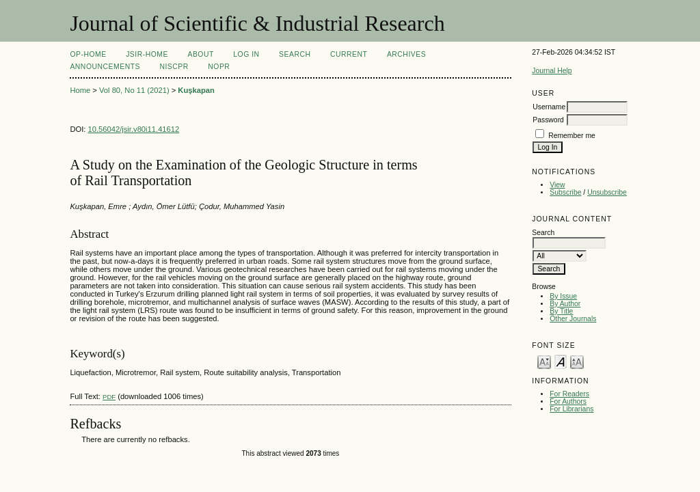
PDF (109, 396)
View (557, 185)
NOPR (219, 66)
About (200, 54)
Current (348, 54)
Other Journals (573, 319)
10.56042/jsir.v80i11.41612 (134, 129)
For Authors (568, 401)
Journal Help (551, 70)
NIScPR (173, 66)
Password (548, 120)
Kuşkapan (196, 90)
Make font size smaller (544, 361)
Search (294, 54)
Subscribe (565, 192)
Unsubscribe (607, 192)
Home (80, 90)
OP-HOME (88, 54)
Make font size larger (577, 361)
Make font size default (560, 361)
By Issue (563, 296)
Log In (246, 54)
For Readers (569, 394)
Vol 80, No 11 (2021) (134, 90)
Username (549, 107)
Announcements (105, 66)
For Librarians (571, 409)
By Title (561, 311)
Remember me (571, 135)
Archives (406, 54)
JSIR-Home (147, 54)
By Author (565, 304)
